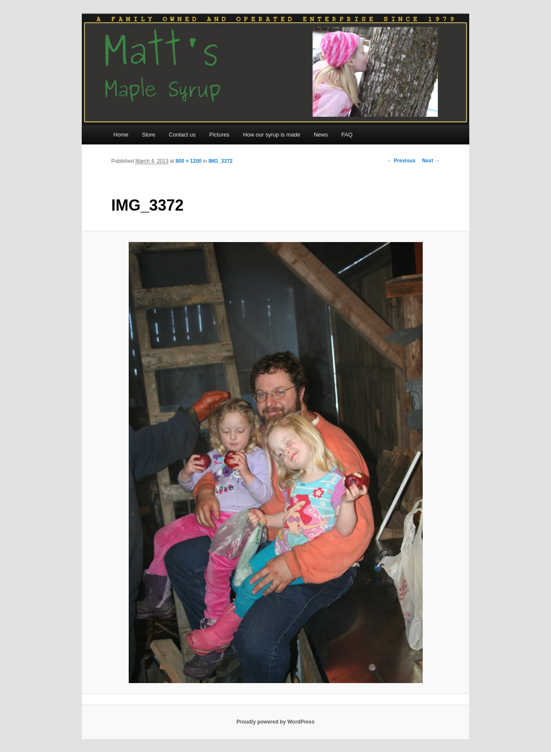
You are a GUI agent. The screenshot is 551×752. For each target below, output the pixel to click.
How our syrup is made (271, 134)
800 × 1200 (188, 161)
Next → (431, 161)
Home (121, 134)
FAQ (347, 134)
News (321, 134)
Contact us (182, 134)
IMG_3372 (220, 161)
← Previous (401, 161)
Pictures (219, 134)
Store (148, 134)
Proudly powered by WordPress (275, 722)
